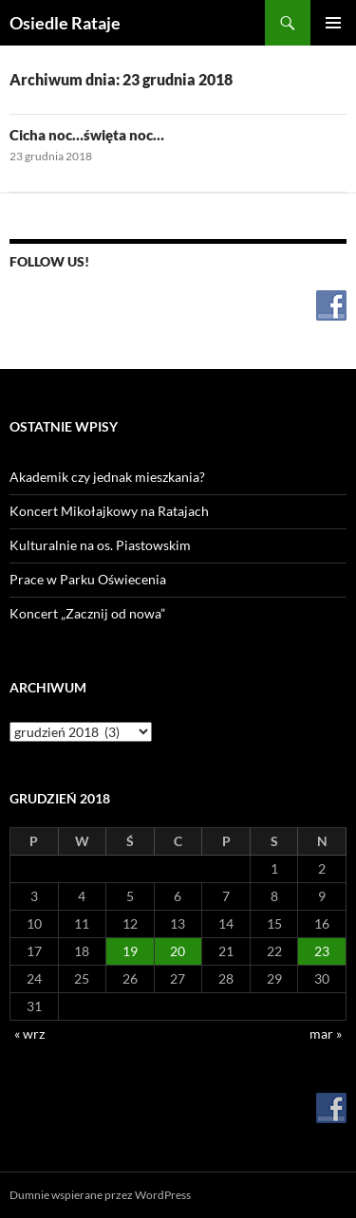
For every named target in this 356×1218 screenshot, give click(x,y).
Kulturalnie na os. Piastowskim (100, 545)
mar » (325, 1033)
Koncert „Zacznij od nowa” (87, 613)
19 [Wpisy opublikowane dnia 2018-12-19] (130, 951)
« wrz (29, 1033)
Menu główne (333, 23)
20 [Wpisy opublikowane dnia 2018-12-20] (177, 951)
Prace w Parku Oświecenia (87, 579)
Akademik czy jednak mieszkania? (107, 477)
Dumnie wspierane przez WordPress (100, 1195)
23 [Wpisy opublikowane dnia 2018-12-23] (321, 951)
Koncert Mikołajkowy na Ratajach (109, 511)
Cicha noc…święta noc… (86, 134)
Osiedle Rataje (65, 22)
